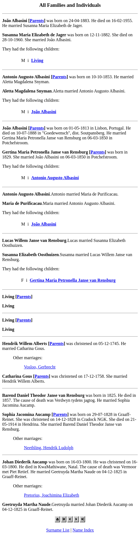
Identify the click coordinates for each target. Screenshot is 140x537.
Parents (37, 20)
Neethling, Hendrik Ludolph (48, 447)
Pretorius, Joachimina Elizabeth (51, 495)
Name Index (83, 530)
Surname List (58, 530)
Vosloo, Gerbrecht (39, 367)
